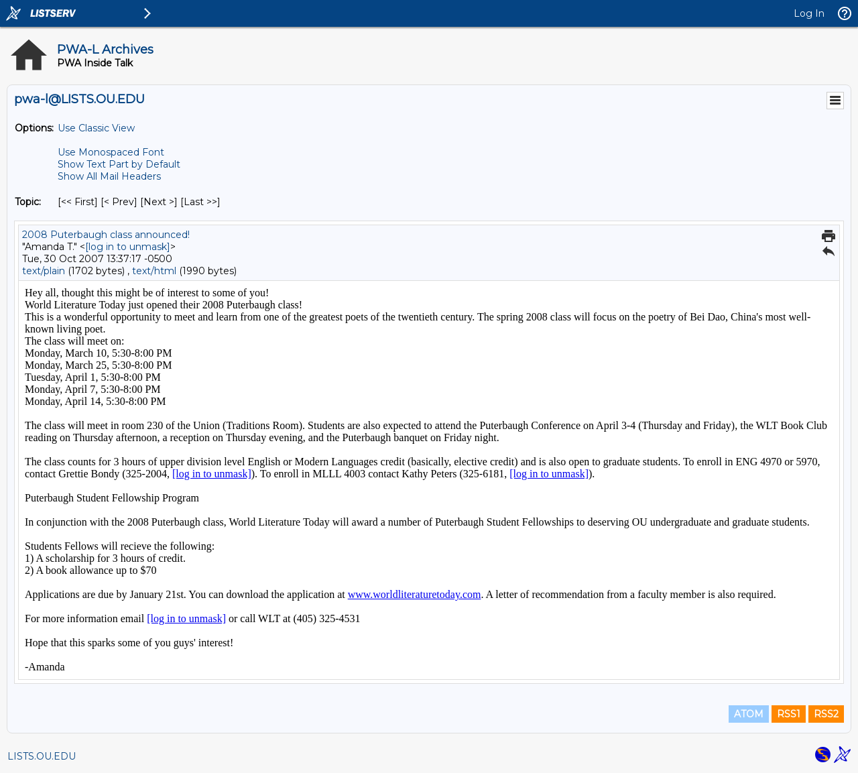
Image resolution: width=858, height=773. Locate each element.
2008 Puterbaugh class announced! (106, 235)
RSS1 (788, 714)
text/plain (43, 271)
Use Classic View (96, 128)
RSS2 (826, 714)
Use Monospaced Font (111, 152)
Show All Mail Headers (109, 176)
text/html (154, 271)
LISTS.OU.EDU (41, 756)
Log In (809, 13)
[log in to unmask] (127, 247)
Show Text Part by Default (119, 164)
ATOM (748, 714)
